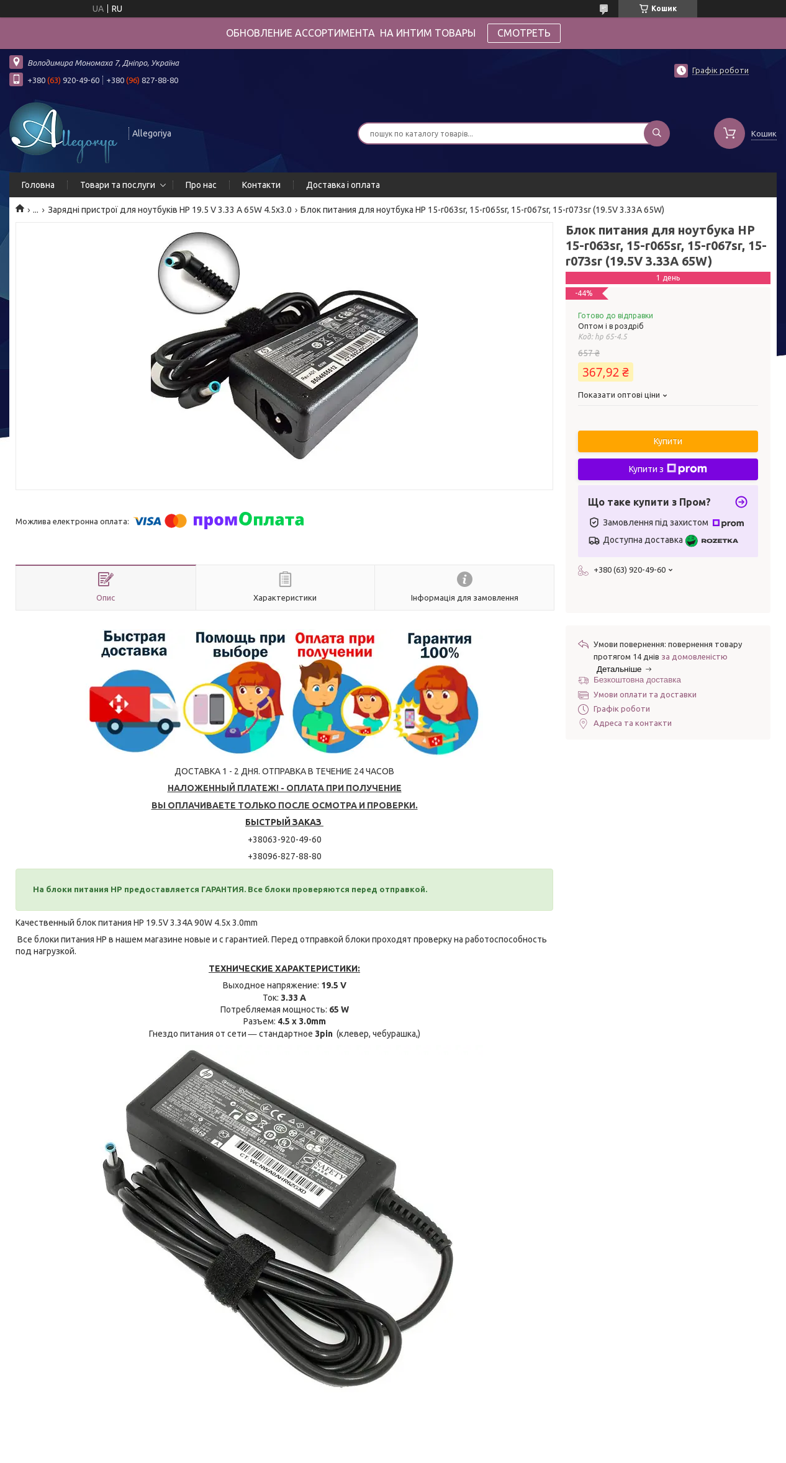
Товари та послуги (117, 185)
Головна (38, 185)
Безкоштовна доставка (637, 679)
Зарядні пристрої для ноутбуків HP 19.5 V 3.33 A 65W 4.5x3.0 (170, 210)
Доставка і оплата (343, 185)
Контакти (261, 185)
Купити (668, 441)
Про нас (201, 185)
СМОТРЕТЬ (524, 32)
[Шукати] (657, 133)
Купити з (668, 469)
